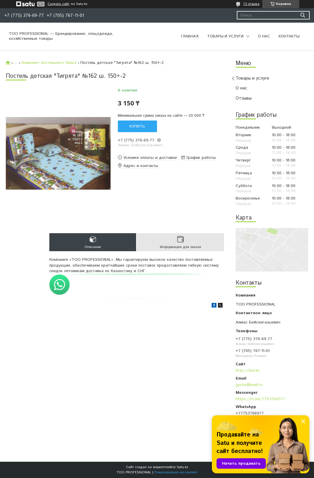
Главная (189, 36)
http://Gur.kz (248, 370)
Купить (137, 126)
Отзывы (244, 98)
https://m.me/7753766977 (260, 399)
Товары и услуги (225, 36)
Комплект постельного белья (49, 63)
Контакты (289, 36)
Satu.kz (182, 467)
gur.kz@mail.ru (249, 385)
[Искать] (302, 15)
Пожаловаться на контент (175, 472)
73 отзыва (251, 3)
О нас (264, 36)
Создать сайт (58, 4)
